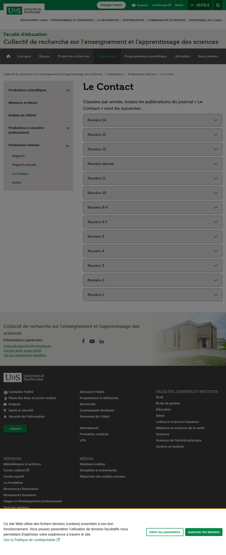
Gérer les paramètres (164, 532)
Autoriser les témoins (204, 532)
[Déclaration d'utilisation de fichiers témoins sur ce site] (113, 532)
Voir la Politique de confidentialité (29, 540)
